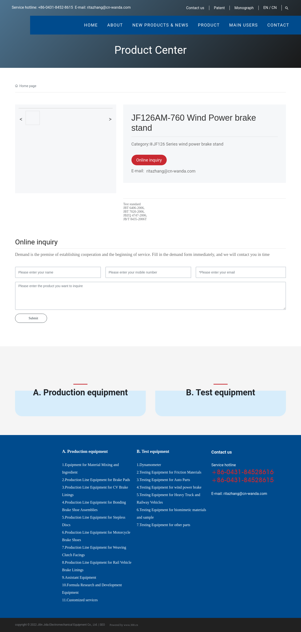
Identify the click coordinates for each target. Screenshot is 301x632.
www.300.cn (131, 625)
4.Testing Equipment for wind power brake (169, 487)
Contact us (195, 8)
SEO (102, 624)
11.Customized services (80, 600)
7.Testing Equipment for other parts (163, 525)
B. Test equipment (220, 392)
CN (274, 7)
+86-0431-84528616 (242, 472)
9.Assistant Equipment (79, 577)
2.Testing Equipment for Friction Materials (169, 472)
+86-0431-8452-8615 (55, 7)
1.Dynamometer (149, 465)
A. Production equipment (80, 392)
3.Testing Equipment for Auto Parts (163, 480)
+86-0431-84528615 (242, 480)
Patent (219, 8)
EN (265, 7)
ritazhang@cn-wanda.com (109, 7)
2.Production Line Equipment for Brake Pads (96, 480)
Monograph (244, 8)
